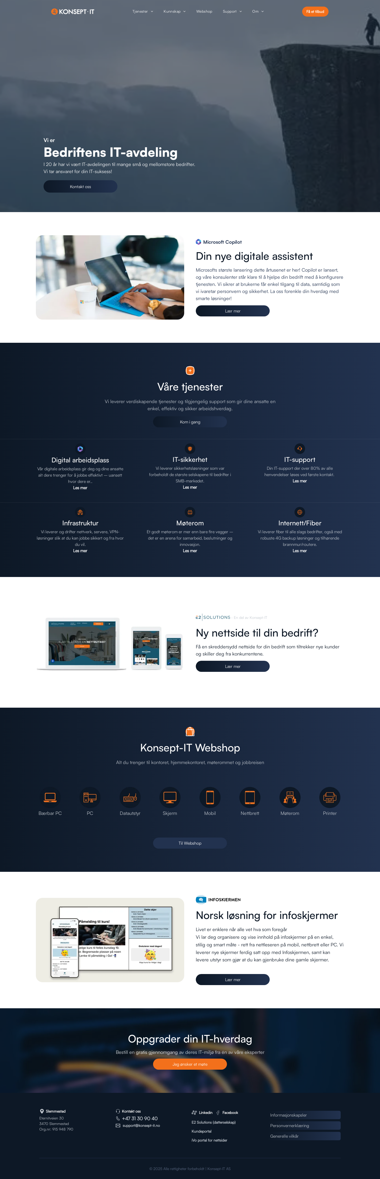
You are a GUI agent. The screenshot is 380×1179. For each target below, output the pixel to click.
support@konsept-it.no (141, 1125)
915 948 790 (62, 1129)
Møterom (190, 523)
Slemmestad (55, 1111)
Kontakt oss (131, 1111)
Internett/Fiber (299, 523)
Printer (330, 813)
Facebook (230, 1112)
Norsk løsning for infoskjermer (267, 915)
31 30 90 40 (144, 1118)
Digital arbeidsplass (80, 460)
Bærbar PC (50, 813)
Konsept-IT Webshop (190, 747)
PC (90, 813)
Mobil (210, 813)
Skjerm (170, 813)
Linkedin (205, 1112)
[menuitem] (142, 12)
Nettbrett (250, 813)
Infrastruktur (80, 523)
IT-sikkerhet (190, 459)
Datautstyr (130, 813)
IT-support (299, 459)
